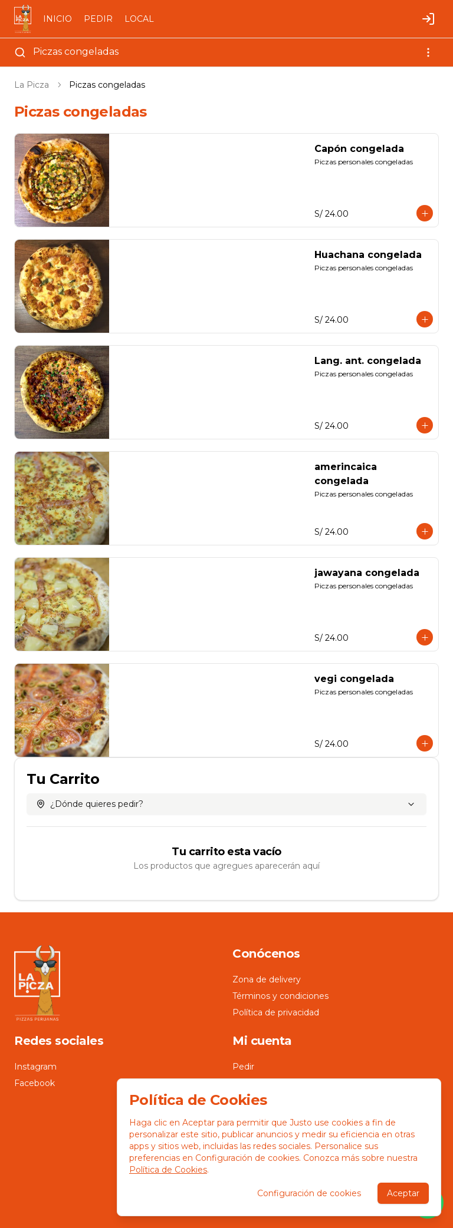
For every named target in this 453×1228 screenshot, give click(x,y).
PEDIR (98, 19)
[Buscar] (20, 52)
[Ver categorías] (428, 52)
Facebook (34, 1083)
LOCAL (139, 19)
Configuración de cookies (309, 1193)
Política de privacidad (275, 1012)
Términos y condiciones (280, 996)
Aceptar (403, 1193)
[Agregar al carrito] (424, 213)
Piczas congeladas (76, 51)
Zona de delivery (266, 979)
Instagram (35, 1066)
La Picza (31, 85)
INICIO (57, 19)
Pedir (243, 1066)
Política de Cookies (168, 1169)
